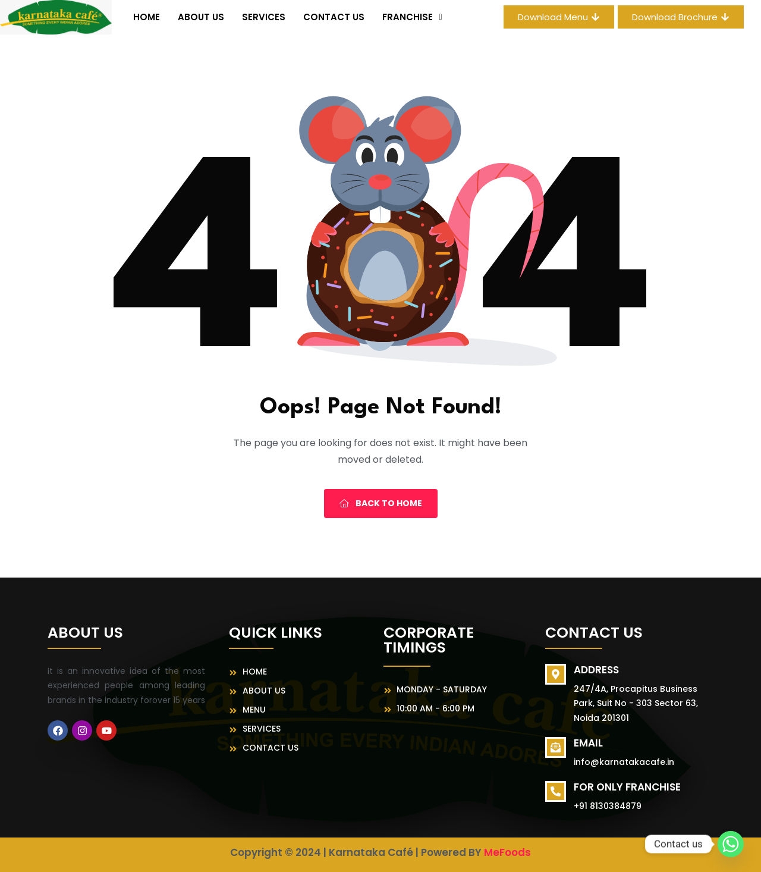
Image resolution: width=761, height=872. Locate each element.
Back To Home (380, 503)
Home (146, 17)
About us (201, 17)
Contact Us (333, 17)
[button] (412, 17)
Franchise (412, 17)
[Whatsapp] (731, 844)
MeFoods (507, 852)
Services (263, 17)
